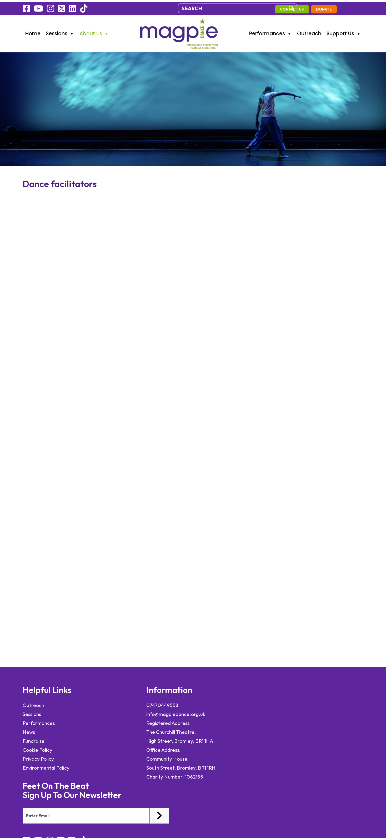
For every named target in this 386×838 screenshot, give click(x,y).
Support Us (344, 31)
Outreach (309, 31)
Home (33, 31)
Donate (351, 7)
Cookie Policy (37, 749)
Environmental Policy (47, 767)
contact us (319, 7)
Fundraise (33, 740)
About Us (94, 31)
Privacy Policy (38, 758)
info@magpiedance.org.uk (137, 713)
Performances (270, 31)
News (29, 731)
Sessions (60, 31)
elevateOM (63, 789)
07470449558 (124, 704)
